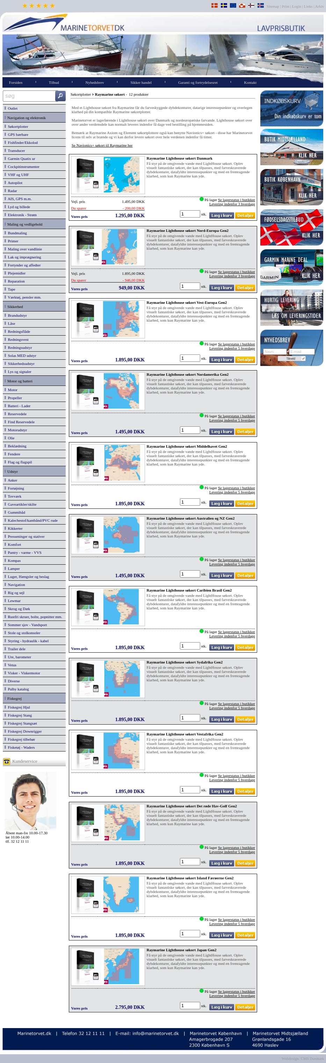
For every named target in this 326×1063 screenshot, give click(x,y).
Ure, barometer (18, 657)
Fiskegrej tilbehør (20, 739)
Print (285, 6)
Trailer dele (15, 649)
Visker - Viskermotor (22, 673)
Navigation (15, 584)
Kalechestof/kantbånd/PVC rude (31, 520)
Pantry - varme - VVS (23, 552)
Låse (10, 323)
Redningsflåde (17, 331)
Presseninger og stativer (25, 536)
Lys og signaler (18, 371)
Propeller (13, 398)
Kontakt (250, 82)
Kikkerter (14, 528)
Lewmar (13, 601)
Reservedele (16, 414)
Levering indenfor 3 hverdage (232, 204)
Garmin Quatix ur (20, 158)
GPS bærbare (16, 134)
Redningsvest (17, 339)
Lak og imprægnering (23, 257)
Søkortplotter (16, 126)
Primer (11, 241)
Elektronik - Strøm (21, 215)
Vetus (10, 665)
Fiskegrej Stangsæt (21, 723)
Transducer (15, 150)
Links (308, 6)
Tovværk (13, 496)
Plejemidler (15, 273)
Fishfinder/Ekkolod (21, 142)
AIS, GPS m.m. (18, 199)
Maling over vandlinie (23, 249)
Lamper (12, 568)
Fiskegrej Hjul (17, 707)
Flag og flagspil (18, 462)
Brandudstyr (16, 315)
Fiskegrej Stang (18, 715)
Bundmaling (16, 233)
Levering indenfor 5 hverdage (232, 348)
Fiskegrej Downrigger (23, 731)
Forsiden (16, 82)
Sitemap (273, 6)
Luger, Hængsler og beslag (27, 576)
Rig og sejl (14, 593)
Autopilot (13, 183)
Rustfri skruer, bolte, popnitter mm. (33, 617)
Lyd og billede (17, 207)
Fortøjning (14, 488)
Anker (11, 480)
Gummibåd (15, 512)
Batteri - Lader (17, 406)
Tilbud (54, 82)
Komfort (13, 544)
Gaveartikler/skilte (20, 504)
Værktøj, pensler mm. (23, 297)
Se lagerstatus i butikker (236, 200)
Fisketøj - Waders (20, 747)
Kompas (13, 560)
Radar (11, 191)
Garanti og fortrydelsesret (198, 82)
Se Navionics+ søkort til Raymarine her (102, 145)
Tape (10, 289)
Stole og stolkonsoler (22, 633)
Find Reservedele (20, 422)
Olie (9, 438)
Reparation (15, 281)
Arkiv (319, 6)
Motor (11, 390)
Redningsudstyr (18, 347)
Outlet (11, 108)
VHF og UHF (17, 175)
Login (296, 6)
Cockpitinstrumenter (22, 166)
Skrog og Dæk (17, 609)
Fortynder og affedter (23, 265)
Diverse (12, 681)
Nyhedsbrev (95, 82)
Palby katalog (17, 689)
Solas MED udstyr (20, 355)
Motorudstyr (16, 430)
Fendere (12, 454)
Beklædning (16, 446)
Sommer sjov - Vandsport (26, 625)
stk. (204, 214)
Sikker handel (141, 82)
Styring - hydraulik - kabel (27, 641)
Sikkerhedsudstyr (20, 363)
